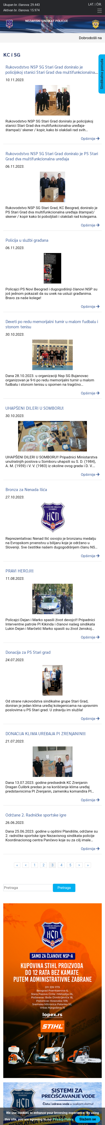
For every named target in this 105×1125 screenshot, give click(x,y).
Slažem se (87, 1119)
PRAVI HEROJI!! (19, 570)
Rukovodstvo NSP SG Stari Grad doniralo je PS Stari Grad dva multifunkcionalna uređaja (51, 156)
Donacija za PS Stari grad (28, 652)
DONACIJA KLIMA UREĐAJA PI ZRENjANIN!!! (45, 733)
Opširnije (90, 138)
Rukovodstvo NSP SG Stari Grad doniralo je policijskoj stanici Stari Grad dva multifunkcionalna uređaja (50, 72)
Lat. (91, 4)
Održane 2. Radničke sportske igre (35, 814)
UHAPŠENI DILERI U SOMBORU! (34, 408)
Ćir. (99, 4)
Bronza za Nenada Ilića (26, 489)
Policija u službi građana (26, 240)
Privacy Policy (63, 1119)
